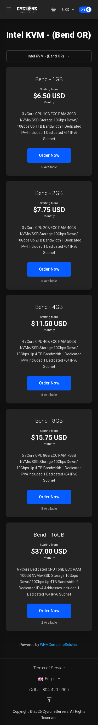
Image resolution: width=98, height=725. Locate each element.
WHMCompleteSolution (59, 645)
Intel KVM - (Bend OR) (49, 56)
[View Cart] (54, 9)
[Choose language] (49, 679)
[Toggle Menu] (8, 9)
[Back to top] (49, 699)
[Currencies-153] (68, 9)
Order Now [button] (49, 155)
